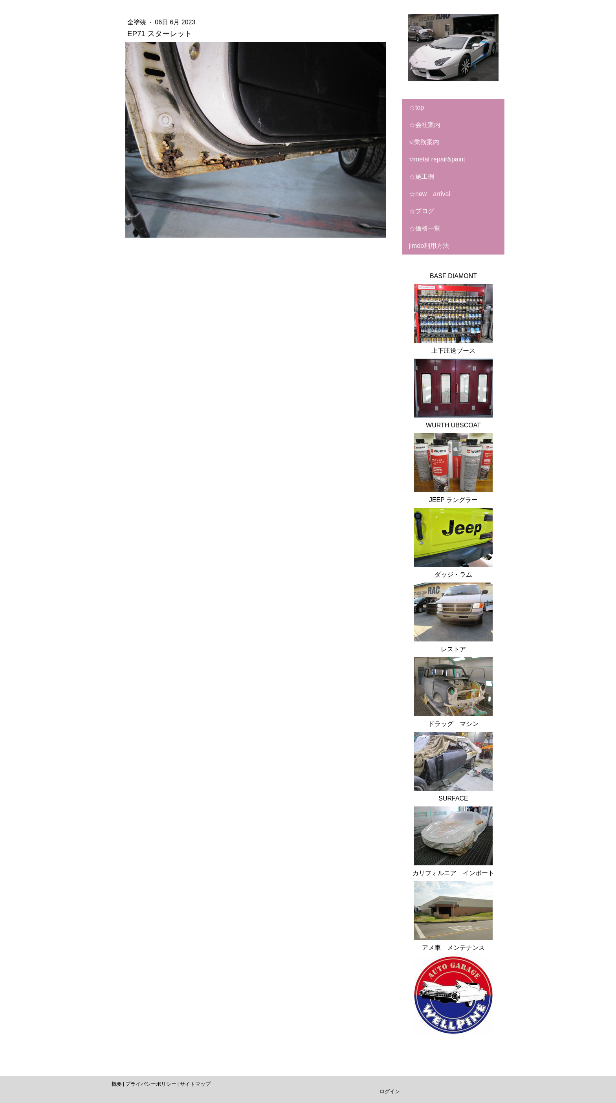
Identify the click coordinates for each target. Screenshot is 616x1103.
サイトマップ (195, 1084)
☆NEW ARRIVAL (429, 194)
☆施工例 (421, 176)
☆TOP (416, 107)
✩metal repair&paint (437, 159)
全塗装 (137, 22)
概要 (117, 1084)
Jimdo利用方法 (429, 245)
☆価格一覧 (424, 228)
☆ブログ (421, 211)
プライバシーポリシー (150, 1084)
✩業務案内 (424, 142)
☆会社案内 (424, 124)
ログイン (390, 1091)
